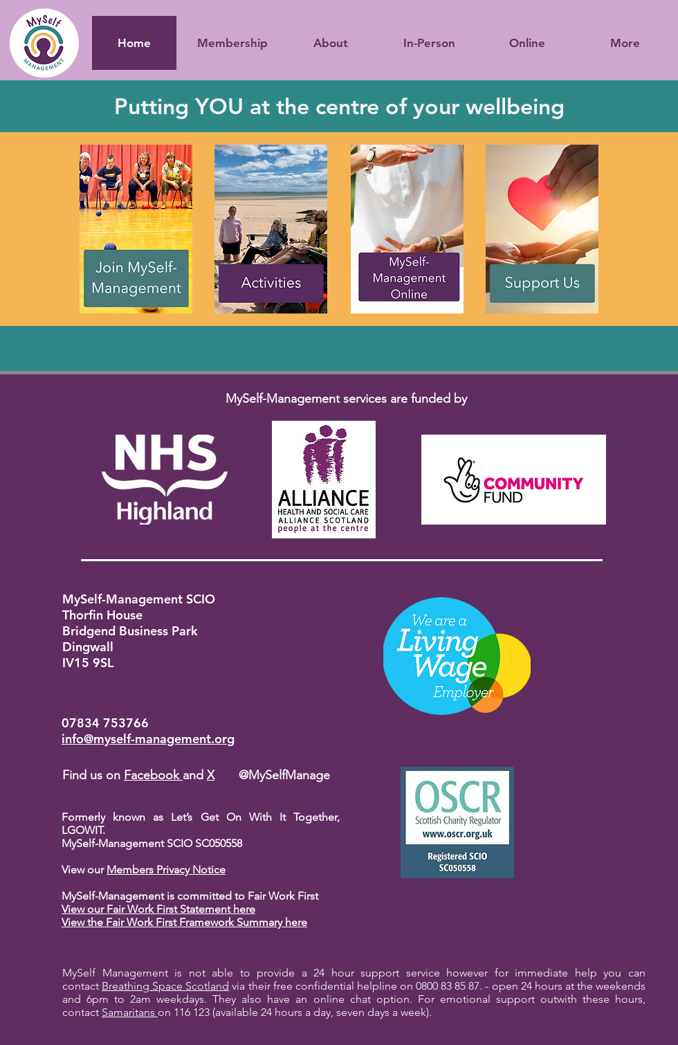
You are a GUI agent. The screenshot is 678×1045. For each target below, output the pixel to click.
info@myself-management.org (148, 739)
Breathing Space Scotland (165, 985)
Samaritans (130, 1012)
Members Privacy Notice (166, 869)
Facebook (153, 775)
